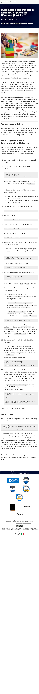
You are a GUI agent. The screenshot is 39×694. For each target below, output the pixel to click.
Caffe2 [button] (3, 23)
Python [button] (30, 23)
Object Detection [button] (22, 23)
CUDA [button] (7, 23)
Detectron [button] (13, 23)
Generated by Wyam (11, 521)
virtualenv (11, 215)
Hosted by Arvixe (21, 521)
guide (13, 71)
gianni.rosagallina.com (8, 2)
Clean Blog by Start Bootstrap (23, 523)
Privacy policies (29, 521)
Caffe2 (21, 63)
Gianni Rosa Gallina (25, 520)
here (8, 251)
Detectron (4, 65)
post (12, 82)
